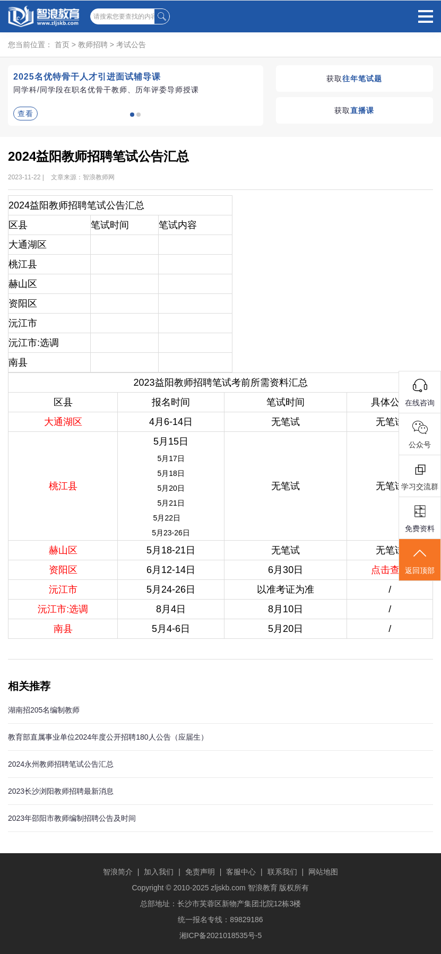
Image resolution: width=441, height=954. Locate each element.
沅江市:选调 (63, 609)
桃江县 (63, 486)
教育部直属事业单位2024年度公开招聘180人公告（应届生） (108, 737)
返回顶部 (419, 561)
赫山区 (63, 550)
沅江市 (63, 589)
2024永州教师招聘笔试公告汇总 (61, 764)
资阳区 (63, 570)
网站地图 (323, 872)
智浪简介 (118, 872)
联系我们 (282, 872)
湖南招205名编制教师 (44, 710)
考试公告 (131, 44)
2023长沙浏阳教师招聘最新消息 (61, 791)
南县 (63, 628)
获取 (354, 78)
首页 (62, 44)
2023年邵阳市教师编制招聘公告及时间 (72, 818)
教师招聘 (93, 44)
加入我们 (159, 872)
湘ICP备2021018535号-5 (220, 935)
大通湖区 (63, 422)
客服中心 (241, 872)
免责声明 (200, 872)
